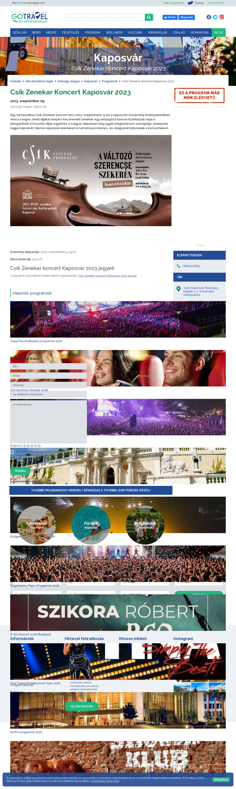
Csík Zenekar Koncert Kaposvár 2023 (73, 92)
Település (70, 32)
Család (179, 32)
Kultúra (135, 32)
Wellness (114, 32)
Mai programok (172, 3)
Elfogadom (221, 779)
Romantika (200, 32)
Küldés (20, 471)
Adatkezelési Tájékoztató (47, 462)
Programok (110, 81)
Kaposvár (91, 81)
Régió (36, 32)
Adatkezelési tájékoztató (105, 781)
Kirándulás (157, 32)
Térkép (194, 3)
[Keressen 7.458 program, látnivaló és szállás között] (105, 17)
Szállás (19, 32)
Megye (51, 32)
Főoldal (15, 81)
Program (92, 32)
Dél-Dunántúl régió (39, 81)
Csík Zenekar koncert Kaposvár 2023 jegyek (107, 275)
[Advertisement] (200, 189)
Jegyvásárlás (215, 3)
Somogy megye (69, 81)
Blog (219, 32)
